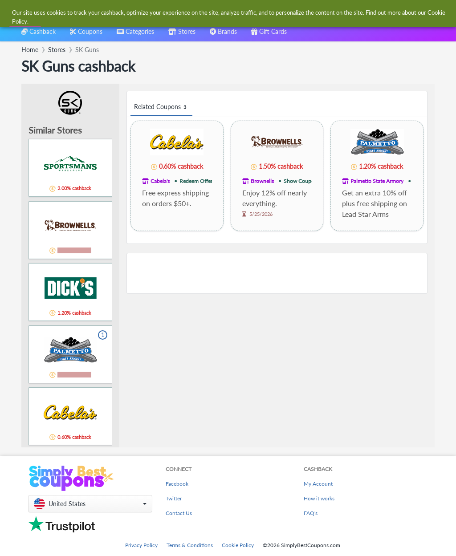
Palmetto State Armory (376, 181)
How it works (319, 498)
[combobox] (213, 12)
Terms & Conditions (190, 545)
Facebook (177, 483)
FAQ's (311, 513)
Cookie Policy (238, 545)
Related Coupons (161, 107)
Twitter (174, 498)
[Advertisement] (277, 273)
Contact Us (179, 513)
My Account (318, 483)
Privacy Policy (141, 545)
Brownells (262, 181)
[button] (90, 503)
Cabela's (160, 181)
